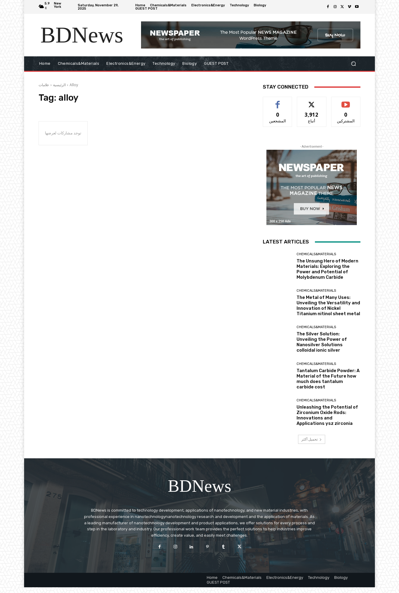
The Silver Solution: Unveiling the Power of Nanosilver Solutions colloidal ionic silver (322, 342)
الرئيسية (59, 84)
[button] (353, 64)
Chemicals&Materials (316, 254)
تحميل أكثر (311, 439)
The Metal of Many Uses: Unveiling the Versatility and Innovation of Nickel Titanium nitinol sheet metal (328, 305)
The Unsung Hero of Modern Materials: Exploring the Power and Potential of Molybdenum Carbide (327, 269)
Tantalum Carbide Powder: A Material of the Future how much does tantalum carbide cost (328, 379)
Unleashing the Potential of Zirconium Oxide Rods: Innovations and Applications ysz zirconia (327, 415)
